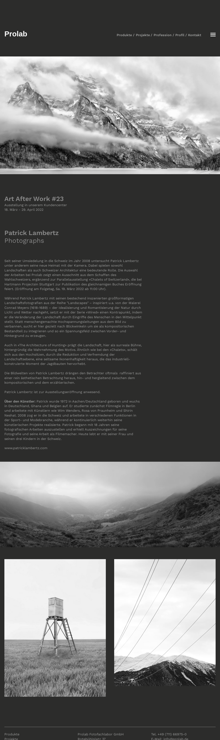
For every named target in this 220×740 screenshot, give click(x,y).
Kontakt (194, 35)
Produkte (124, 35)
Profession (163, 35)
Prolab (15, 34)
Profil (179, 35)
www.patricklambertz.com (25, 448)
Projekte (143, 35)
